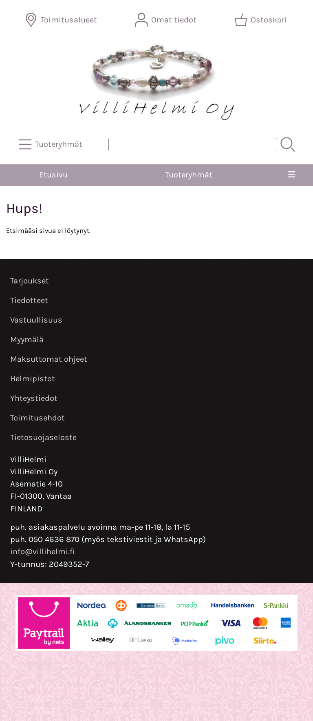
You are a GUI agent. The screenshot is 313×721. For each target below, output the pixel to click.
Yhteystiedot (33, 398)
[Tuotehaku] (192, 144)
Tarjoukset (29, 280)
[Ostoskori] (261, 20)
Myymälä (27, 339)
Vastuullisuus (36, 320)
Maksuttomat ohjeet (48, 359)
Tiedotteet (29, 300)
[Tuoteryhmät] (51, 144)
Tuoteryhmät (188, 174)
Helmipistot (32, 378)
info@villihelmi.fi (42, 551)
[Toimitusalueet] (61, 20)
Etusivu (53, 174)
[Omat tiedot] (166, 20)
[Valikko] (292, 175)
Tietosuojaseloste (43, 437)
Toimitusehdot (37, 417)
